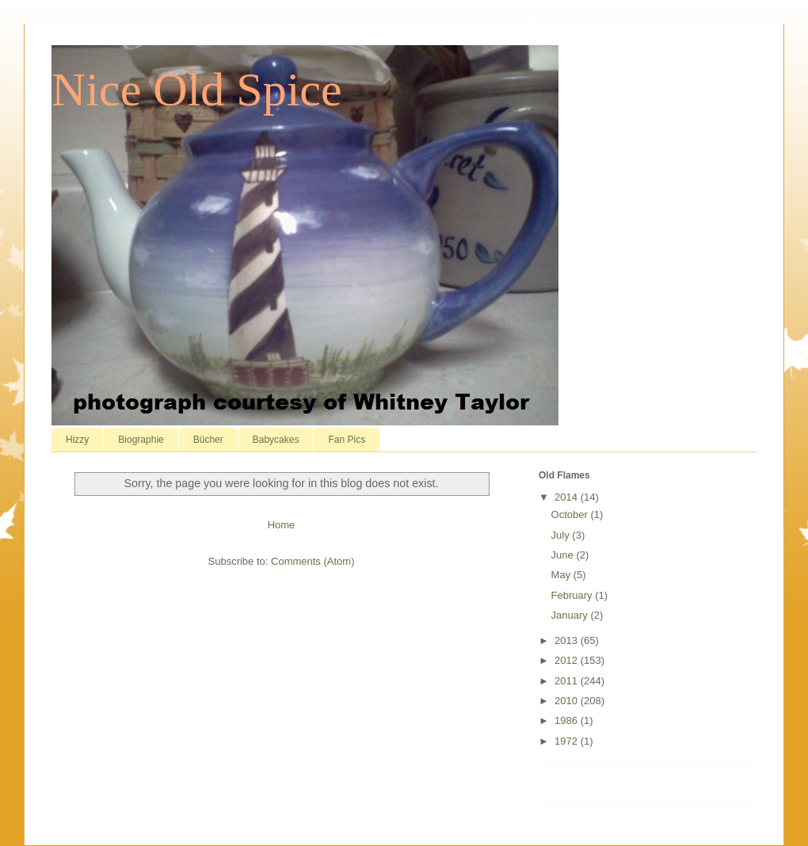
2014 (568, 497)
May (562, 575)
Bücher (208, 439)
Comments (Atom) (312, 561)
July (562, 535)
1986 (568, 720)
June (564, 555)
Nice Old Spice (196, 89)
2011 (568, 681)
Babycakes (276, 439)
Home (281, 525)
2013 (568, 640)
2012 (568, 660)
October (571, 514)
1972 (568, 741)
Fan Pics (346, 439)
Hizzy (77, 439)
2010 (568, 701)
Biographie (140, 439)
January (571, 615)
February (573, 595)
